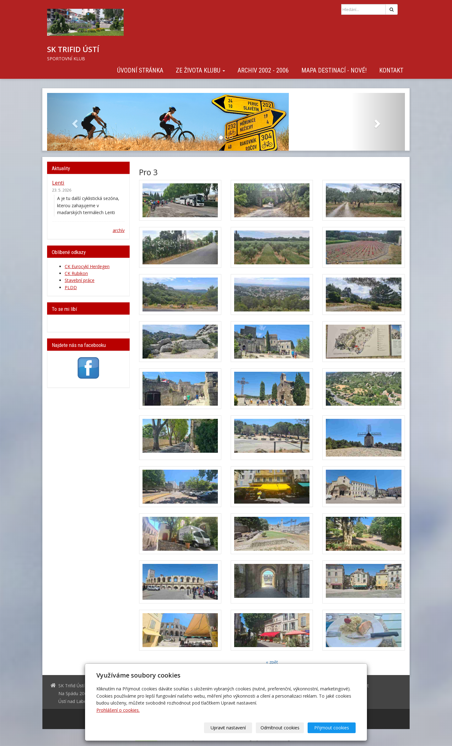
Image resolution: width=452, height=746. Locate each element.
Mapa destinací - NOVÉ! (334, 70)
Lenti (58, 182)
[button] (74, 122)
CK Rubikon (76, 273)
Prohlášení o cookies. (118, 710)
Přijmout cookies (331, 728)
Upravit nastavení (228, 728)
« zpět (272, 662)
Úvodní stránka (140, 70)
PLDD (71, 287)
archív (119, 230)
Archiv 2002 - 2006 (263, 70)
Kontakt (391, 70)
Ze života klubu (200, 70)
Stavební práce (79, 280)
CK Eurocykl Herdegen (87, 266)
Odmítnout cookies (280, 728)
